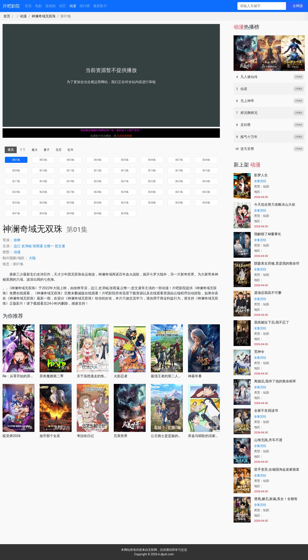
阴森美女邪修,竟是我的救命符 (276, 263)
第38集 (152, 202)
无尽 (59, 149)
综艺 (62, 6)
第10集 (43, 170)
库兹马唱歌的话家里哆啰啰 (204, 436)
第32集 (206, 191)
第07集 (179, 159)
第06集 (152, 159)
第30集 (152, 191)
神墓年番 (195, 376)
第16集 (206, 170)
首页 (28, 6)
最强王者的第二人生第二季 (167, 376)
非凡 (11, 149)
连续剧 (50, 6)
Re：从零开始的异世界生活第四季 (18, 376)
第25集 (16, 191)
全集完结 (260, 181)
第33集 (16, 202)
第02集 (43, 159)
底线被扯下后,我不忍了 (271, 322)
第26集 (43, 191)
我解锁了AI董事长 (267, 234)
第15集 (179, 170)
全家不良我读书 (266, 411)
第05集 (125, 159)
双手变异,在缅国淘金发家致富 (276, 469)
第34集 (43, 202)
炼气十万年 (249, 137)
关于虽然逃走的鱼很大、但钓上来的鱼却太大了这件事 (93, 376)
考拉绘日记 (85, 436)
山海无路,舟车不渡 (268, 440)
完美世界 (120, 436)
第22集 (152, 181)
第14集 (152, 170)
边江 (17, 246)
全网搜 (298, 6)
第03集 (71, 159)
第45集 (125, 213)
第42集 (43, 213)
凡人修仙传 (249, 77)
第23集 (179, 181)
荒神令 (259, 352)
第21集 (125, 181)
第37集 (125, 202)
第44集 (98, 213)
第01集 (16, 159)
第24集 (206, 181)
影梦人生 (261, 175)
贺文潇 (60, 246)
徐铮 (17, 240)
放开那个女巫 (50, 436)
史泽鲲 (26, 246)
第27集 (71, 191)
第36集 (98, 202)
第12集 (98, 170)
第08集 (206, 159)
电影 (38, 6)
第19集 (71, 181)
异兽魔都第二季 (52, 376)
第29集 (125, 191)
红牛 (71, 149)
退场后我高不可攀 (267, 293)
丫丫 (23, 149)
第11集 (71, 170)
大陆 (32, 258)
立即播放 (298, 77)
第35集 (71, 202)
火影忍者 (120, 376)
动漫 (72, 6)
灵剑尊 (245, 125)
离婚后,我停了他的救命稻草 (275, 381)
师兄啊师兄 (249, 113)
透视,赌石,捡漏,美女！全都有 (276, 499)
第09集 (16, 170)
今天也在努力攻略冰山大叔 (274, 204)
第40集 (206, 202)
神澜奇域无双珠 (44, 16)
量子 (47, 149)
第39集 (179, 202)
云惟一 (49, 246)
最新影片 (100, 6)
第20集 (98, 181)
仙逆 (243, 89)
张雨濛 (38, 246)
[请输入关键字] (261, 6)
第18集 (43, 181)
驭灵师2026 (12, 436)
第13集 (125, 170)
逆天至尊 (247, 149)
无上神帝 (247, 101)
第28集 (98, 191)
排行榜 (85, 6)
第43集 (71, 213)
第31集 (179, 191)
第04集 (98, 159)
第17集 (16, 181)
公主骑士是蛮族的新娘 (167, 436)
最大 (35, 149)
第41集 (16, 213)
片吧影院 (11, 6)
